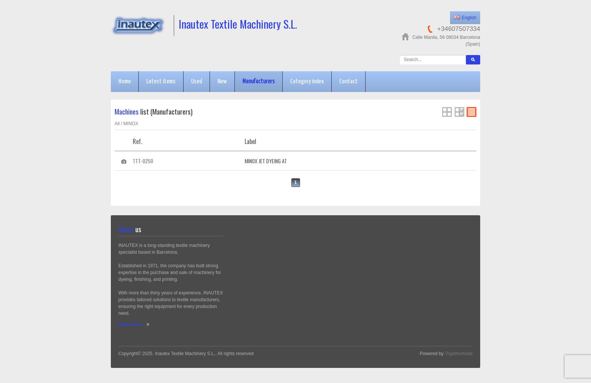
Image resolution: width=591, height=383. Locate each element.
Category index (307, 81)
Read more (130, 324)
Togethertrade (459, 353)
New (222, 81)
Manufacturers (258, 81)
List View (459, 112)
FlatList (471, 112)
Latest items (161, 81)
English (465, 17)
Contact (348, 81)
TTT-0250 (143, 161)
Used (196, 81)
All (117, 123)
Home (124, 81)
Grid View (447, 112)
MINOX (130, 123)
